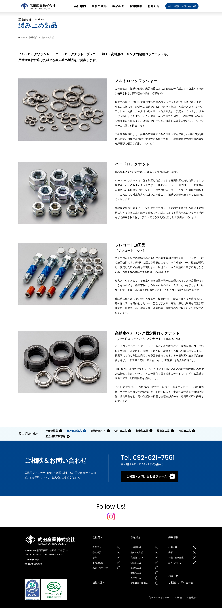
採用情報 (173, 537)
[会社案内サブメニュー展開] (80, 10)
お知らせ (173, 575)
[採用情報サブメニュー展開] (136, 10)
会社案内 (97, 537)
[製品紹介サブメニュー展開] (118, 10)
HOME (21, 37)
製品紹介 (33, 37)
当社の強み (99, 582)
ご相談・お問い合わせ (180, 582)
